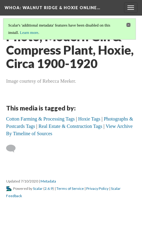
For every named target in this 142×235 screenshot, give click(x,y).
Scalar (38, 188)
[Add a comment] (13, 149)
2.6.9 (48, 188)
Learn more (29, 32)
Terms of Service (70, 188)
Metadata (48, 181)
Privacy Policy (97, 188)
